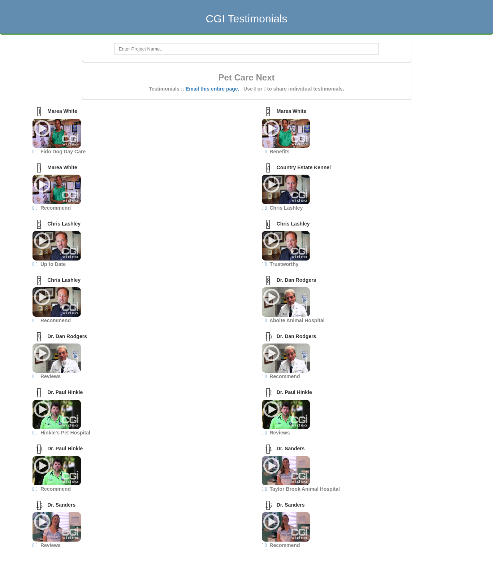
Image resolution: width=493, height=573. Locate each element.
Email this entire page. (212, 89)
